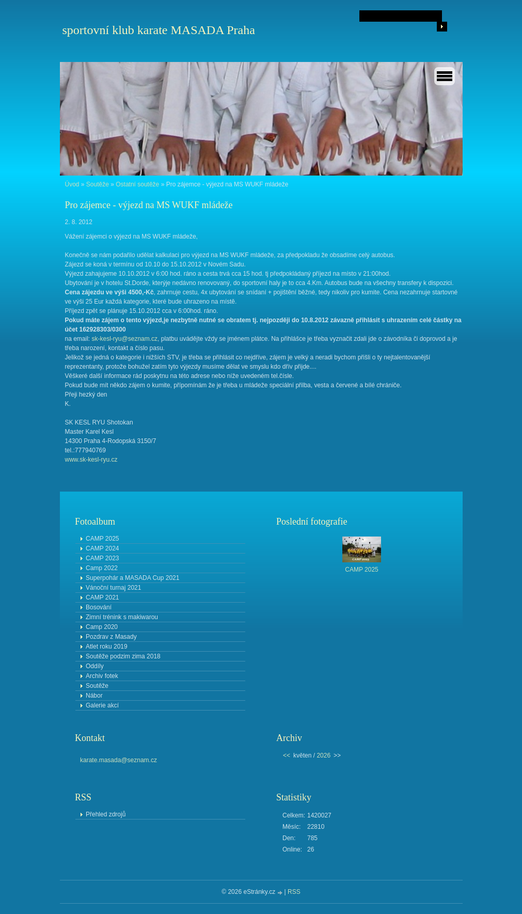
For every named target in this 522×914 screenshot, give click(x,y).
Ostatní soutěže (137, 184)
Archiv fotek (102, 676)
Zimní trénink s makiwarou (122, 617)
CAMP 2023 (102, 558)
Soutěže (97, 184)
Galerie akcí (102, 705)
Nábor (94, 695)
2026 (323, 755)
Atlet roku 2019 (107, 646)
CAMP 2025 (102, 538)
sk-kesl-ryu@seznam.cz (125, 338)
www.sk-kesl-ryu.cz (91, 459)
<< (286, 755)
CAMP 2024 (102, 548)
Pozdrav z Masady (111, 636)
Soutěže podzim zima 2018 (123, 656)
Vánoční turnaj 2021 (113, 587)
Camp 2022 (102, 568)
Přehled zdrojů (105, 814)
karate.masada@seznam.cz (118, 760)
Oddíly (95, 666)
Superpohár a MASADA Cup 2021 (132, 577)
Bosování (99, 607)
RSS (294, 891)
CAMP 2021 (102, 597)
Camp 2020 (102, 627)
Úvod (72, 184)
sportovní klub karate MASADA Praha (158, 30)
